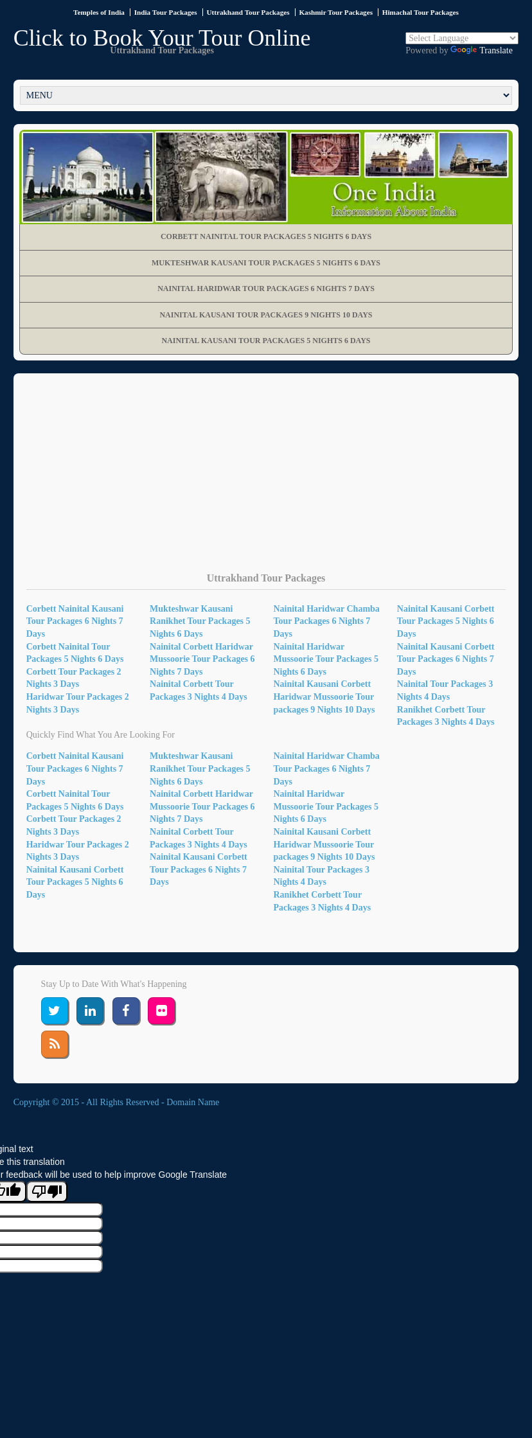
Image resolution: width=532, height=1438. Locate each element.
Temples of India (99, 12)
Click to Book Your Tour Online (162, 38)
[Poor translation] (46, 1191)
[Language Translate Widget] (462, 38)
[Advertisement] (266, 483)
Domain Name (192, 1102)
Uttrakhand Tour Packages (247, 12)
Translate (481, 50)
